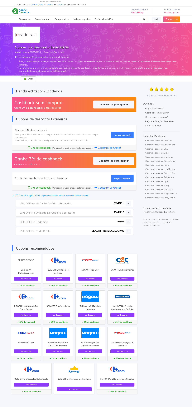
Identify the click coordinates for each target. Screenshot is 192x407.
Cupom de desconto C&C (156, 149)
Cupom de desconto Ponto (157, 165)
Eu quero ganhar (171, 12)
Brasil (28, 79)
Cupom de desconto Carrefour (159, 140)
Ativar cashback (122, 135)
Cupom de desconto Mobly (157, 185)
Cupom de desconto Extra (157, 153)
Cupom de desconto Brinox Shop (160, 145)
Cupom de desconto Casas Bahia (160, 161)
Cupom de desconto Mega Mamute (161, 193)
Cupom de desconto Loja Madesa (160, 169)
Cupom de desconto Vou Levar (159, 189)
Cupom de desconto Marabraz (159, 157)
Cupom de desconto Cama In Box (160, 173)
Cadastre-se (171, 19)
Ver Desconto (26, 278)
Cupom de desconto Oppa (157, 181)
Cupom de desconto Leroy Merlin (160, 198)
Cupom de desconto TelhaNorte (159, 177)
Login (156, 19)
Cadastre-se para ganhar (114, 104)
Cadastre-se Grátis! (108, 147)
